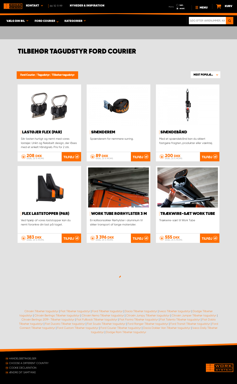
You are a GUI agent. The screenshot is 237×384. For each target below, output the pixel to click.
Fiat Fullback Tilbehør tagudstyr (96, 319)
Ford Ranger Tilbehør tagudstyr (148, 323)
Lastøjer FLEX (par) (42, 132)
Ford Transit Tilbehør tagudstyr (190, 323)
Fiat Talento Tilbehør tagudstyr (180, 319)
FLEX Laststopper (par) (45, 214)
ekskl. (182, 8)
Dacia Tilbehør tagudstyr (141, 311)
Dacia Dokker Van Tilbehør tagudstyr (167, 328)
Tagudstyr (43, 75)
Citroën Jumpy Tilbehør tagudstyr (148, 315)
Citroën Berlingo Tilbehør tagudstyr (57, 315)
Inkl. (181, 5)
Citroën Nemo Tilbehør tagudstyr (103, 315)
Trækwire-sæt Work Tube (187, 214)
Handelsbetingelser (22, 358)
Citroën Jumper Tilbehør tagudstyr (194, 315)
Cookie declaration (22, 367)
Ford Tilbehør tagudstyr (107, 311)
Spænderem (103, 132)
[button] (205, 74)
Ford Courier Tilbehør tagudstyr (121, 328)
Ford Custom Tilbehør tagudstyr (78, 328)
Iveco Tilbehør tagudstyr (175, 311)
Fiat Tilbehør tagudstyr (75, 311)
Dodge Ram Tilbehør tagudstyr (126, 332)
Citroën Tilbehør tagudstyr (41, 311)
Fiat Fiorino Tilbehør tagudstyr (138, 319)
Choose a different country (29, 363)
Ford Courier (28, 75)
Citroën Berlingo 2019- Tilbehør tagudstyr (47, 319)
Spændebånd (173, 132)
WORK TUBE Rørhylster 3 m (119, 214)
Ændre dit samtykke (22, 372)
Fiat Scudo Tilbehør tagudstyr (106, 323)
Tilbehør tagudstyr (63, 75)
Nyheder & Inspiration (87, 5)
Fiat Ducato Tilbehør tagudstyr (65, 323)
